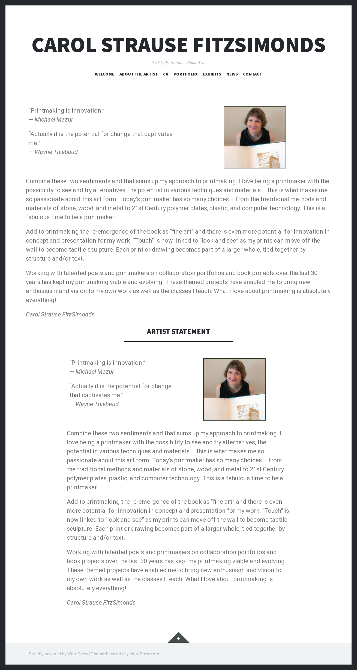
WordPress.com (144, 653)
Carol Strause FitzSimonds (179, 44)
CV (165, 74)
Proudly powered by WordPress (58, 653)
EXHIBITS (212, 74)
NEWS (232, 74)
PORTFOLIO (185, 74)
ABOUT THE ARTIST (138, 74)
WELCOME (104, 74)
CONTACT (252, 74)
